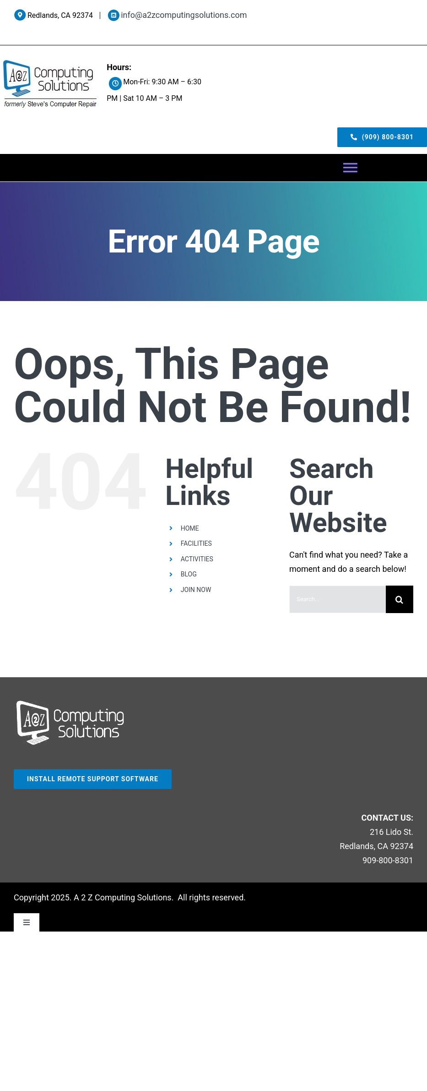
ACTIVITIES (197, 559)
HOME (190, 528)
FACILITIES (196, 543)
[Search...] (337, 599)
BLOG (189, 574)
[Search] (399, 599)
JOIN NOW (196, 589)
